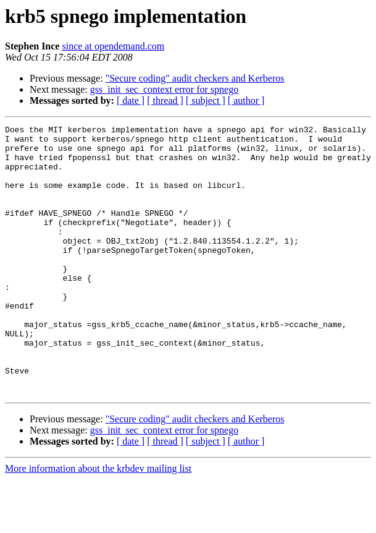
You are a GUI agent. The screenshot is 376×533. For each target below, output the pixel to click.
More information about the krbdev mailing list (98, 522)
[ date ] (130, 100)
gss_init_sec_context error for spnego (164, 89)
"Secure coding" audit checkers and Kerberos (195, 78)
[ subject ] (205, 100)
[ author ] (246, 100)
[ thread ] (165, 100)
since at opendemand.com (113, 46)
